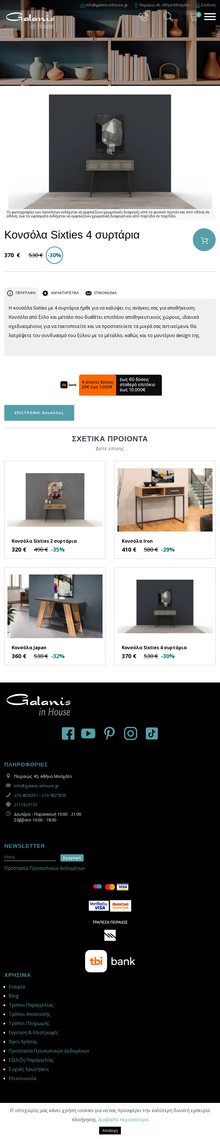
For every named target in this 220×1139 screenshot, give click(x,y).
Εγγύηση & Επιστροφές (33, 1032)
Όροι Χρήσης (23, 1041)
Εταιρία (17, 986)
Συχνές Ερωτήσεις (29, 1069)
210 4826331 (26, 795)
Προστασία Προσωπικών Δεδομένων (44, 868)
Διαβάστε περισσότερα (123, 1119)
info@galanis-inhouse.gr (36, 785)
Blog (14, 996)
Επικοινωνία (22, 1078)
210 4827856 (54, 795)
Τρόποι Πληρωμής (29, 1023)
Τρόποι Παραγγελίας (31, 1005)
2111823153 (25, 804)
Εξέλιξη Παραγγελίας (31, 1060)
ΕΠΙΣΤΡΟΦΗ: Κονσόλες (39, 412)
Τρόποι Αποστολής (29, 1014)
